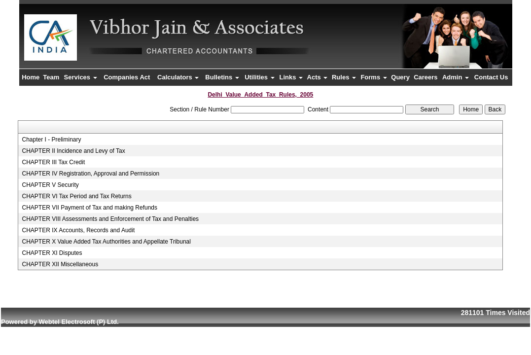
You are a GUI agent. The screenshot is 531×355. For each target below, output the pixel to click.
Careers (425, 77)
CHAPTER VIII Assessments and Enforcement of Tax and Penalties (110, 218)
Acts (317, 77)
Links (291, 77)
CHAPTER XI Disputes (52, 252)
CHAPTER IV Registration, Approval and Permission (90, 173)
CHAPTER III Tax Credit (53, 162)
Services (80, 77)
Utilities (260, 77)
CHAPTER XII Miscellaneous (60, 264)
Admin (455, 77)
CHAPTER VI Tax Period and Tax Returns (76, 196)
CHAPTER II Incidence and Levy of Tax (73, 150)
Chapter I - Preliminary (51, 139)
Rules (344, 77)
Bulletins (222, 77)
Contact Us (491, 77)
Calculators (178, 77)
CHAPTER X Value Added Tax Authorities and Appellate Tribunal (106, 241)
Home (30, 77)
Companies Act (127, 77)
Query (400, 77)
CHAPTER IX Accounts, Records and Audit (78, 230)
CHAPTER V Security (50, 184)
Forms (373, 77)
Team (51, 77)
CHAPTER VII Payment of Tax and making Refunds (89, 207)
